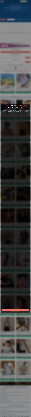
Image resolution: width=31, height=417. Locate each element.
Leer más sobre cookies (15, 311)
